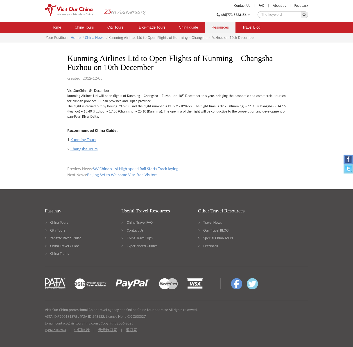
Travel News (212, 222)
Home (56, 27)
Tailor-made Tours (151, 27)
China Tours (84, 27)
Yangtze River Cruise (65, 238)
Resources (220, 27)
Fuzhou (167, 96)
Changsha (151, 96)
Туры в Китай (55, 330)
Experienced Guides (142, 245)
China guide (188, 27)
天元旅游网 (107, 330)
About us (279, 5)
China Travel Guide (64, 245)
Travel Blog (251, 27)
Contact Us (242, 5)
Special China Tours (218, 238)
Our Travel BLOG (216, 230)
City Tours (115, 27)
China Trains (59, 253)
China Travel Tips (140, 238)
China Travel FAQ (140, 222)
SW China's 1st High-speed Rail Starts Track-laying (135, 168)
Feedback (301, 5)
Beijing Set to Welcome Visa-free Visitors (122, 174)
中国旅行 (82, 330)
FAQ (261, 5)
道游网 (131, 330)
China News (94, 37)
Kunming (133, 96)
